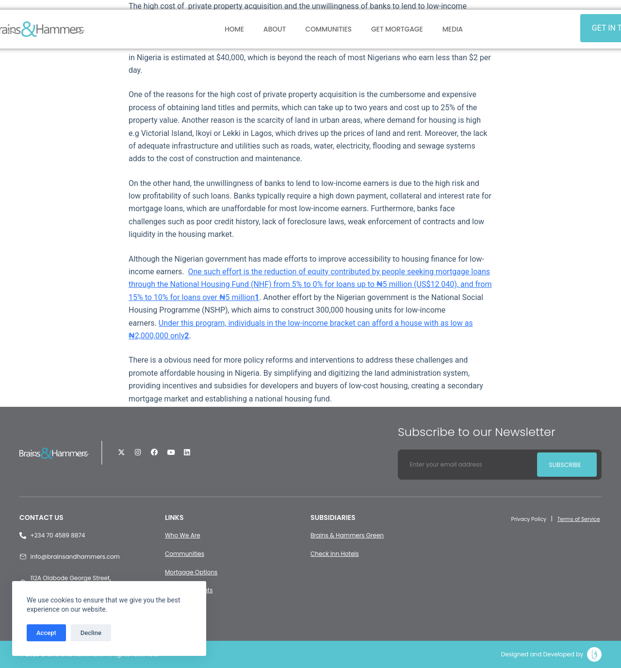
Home (234, 29)
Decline (91, 632)
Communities (328, 29)
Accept (46, 632)
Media (452, 29)
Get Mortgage (397, 29)
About (274, 29)
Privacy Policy (521, 519)
